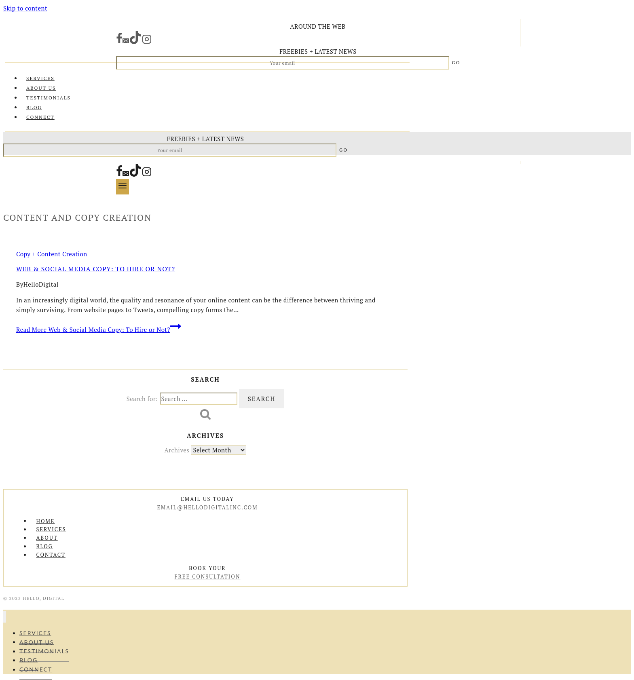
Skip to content (25, 8)
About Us (41, 88)
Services (40, 78)
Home (45, 520)
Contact (50, 554)
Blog (34, 107)
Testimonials (48, 98)
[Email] (126, 42)
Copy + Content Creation (51, 254)
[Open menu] (122, 186)
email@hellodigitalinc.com (207, 507)
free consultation (207, 576)
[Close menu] (4, 617)
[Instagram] (147, 42)
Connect (40, 117)
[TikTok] (135, 42)
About (46, 537)
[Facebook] (119, 42)
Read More (98, 329)
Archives (177, 450)
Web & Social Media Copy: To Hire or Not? (95, 268)
